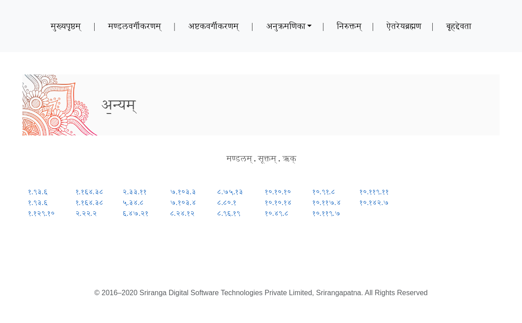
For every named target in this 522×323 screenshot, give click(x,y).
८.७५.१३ (230, 192)
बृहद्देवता (458, 26)
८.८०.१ (226, 202)
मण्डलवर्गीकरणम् (134, 26)
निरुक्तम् (349, 26)
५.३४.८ (133, 202)
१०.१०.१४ (278, 202)
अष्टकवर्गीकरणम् (213, 26)
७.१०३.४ (183, 202)
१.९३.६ (38, 192)
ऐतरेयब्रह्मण (404, 26)
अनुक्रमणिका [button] (285, 26)
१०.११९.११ (374, 192)
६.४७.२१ (135, 213)
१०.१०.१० (278, 192)
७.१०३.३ (183, 192)
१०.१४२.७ (374, 202)
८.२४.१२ (182, 213)
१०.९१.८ (323, 192)
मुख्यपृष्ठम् (66, 26)
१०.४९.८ (276, 213)
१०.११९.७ (326, 213)
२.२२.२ (86, 213)
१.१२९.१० (41, 213)
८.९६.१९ (228, 213)
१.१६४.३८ (89, 192)
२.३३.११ (134, 192)
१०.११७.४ (326, 202)
